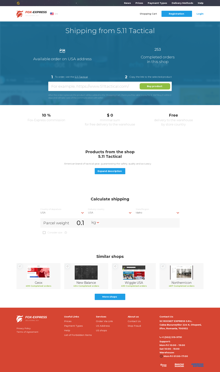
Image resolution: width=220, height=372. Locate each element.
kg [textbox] (93, 222)
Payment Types (157, 3)
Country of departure (50, 209)
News (127, 3)
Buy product (154, 86)
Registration (176, 13)
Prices (139, 3)
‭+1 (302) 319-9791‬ (171, 337)
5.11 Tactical (81, 76)
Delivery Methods (182, 3)
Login (200, 13)
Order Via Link (104, 321)
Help (201, 3)
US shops (101, 330)
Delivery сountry (96, 209)
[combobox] (62, 213)
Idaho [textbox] (139, 212)
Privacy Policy (23, 328)
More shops (109, 296)
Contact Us (134, 321)
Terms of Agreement (27, 332)
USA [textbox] (43, 212)
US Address (103, 325)
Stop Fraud (134, 325)
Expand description (110, 171)
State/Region (142, 209)
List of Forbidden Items (78, 335)
